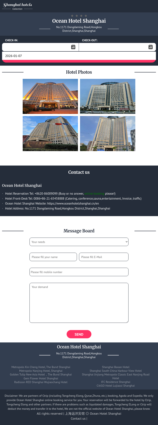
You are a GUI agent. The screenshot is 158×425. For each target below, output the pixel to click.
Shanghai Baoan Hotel (116, 367)
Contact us (78, 418)
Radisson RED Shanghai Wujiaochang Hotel (40, 382)
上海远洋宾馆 (75, 413)
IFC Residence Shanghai (115, 382)
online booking (94, 193)
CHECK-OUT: (90, 40)
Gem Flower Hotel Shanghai (41, 378)
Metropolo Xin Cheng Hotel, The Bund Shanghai (40, 367)
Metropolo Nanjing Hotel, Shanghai (40, 371)
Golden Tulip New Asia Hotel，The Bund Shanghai (41, 374)
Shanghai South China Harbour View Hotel (116, 371)
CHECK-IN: (11, 40)
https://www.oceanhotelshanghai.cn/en (73, 203)
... (73, 47)
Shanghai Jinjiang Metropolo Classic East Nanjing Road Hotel (116, 376)
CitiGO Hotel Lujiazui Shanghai (116, 385)
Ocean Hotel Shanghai (105, 413)
